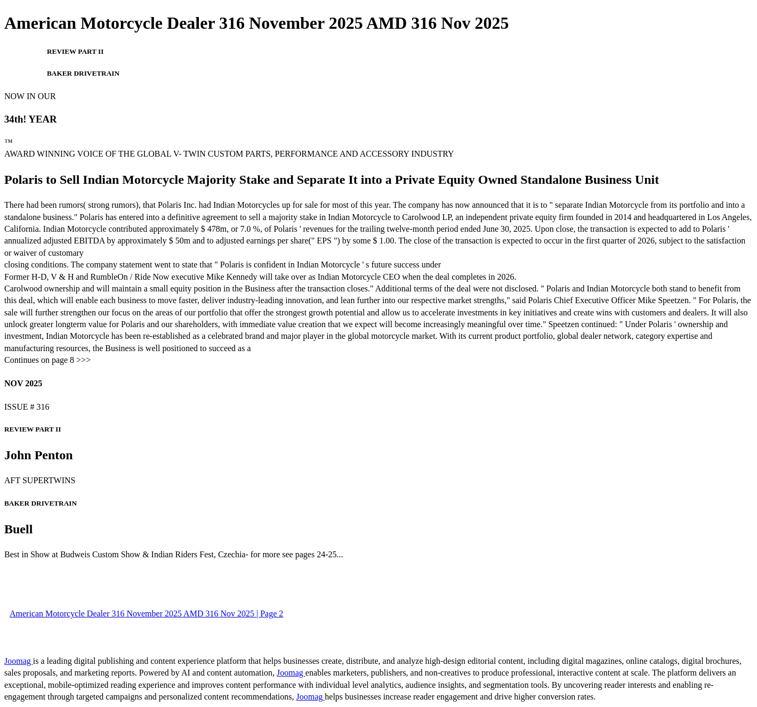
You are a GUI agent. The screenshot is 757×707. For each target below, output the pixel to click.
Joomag (18, 660)
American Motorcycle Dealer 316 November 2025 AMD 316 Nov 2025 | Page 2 (146, 613)
